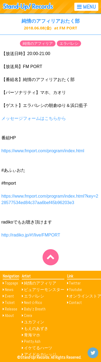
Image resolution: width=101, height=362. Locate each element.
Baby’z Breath (35, 309)
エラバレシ (69, 43)
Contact (75, 302)
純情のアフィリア (38, 43)
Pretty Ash (32, 341)
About (9, 315)
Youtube (75, 289)
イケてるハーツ (38, 347)
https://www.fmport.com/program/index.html (42, 150)
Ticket (10, 302)
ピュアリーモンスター (44, 289)
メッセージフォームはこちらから (33, 118)
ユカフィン (34, 321)
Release (11, 309)
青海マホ (32, 334)
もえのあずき (36, 328)
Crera (28, 315)
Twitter (75, 283)
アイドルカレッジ (40, 354)
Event (9, 296)
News (9, 289)
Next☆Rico (33, 302)
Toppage (11, 283)
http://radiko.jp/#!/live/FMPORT (30, 235)
